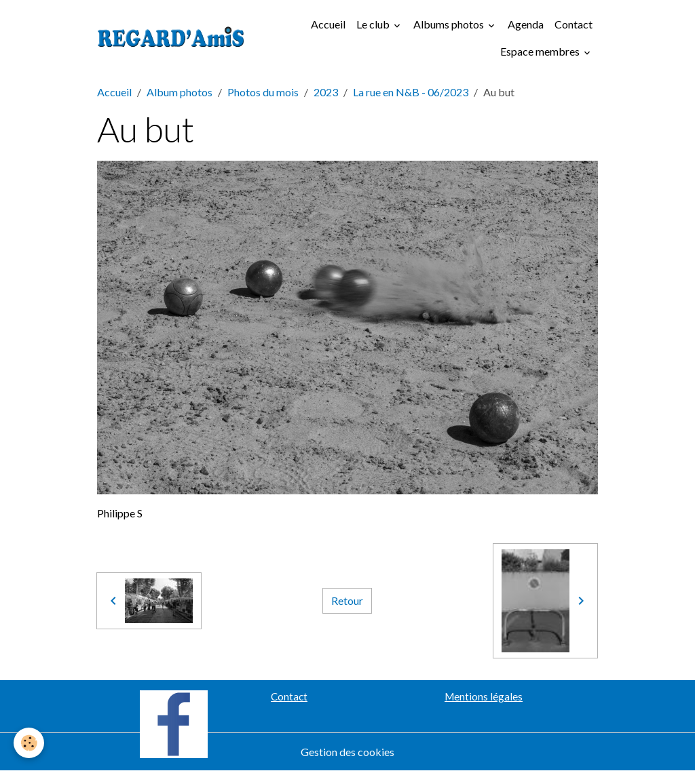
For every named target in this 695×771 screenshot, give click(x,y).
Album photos (179, 91)
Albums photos (449, 24)
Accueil (328, 24)
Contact (574, 24)
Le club (374, 24)
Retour (347, 600)
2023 (326, 91)
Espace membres (541, 51)
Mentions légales (484, 696)
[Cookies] (29, 743)
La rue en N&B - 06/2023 (410, 91)
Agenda (526, 24)
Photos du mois (263, 91)
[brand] (171, 38)
